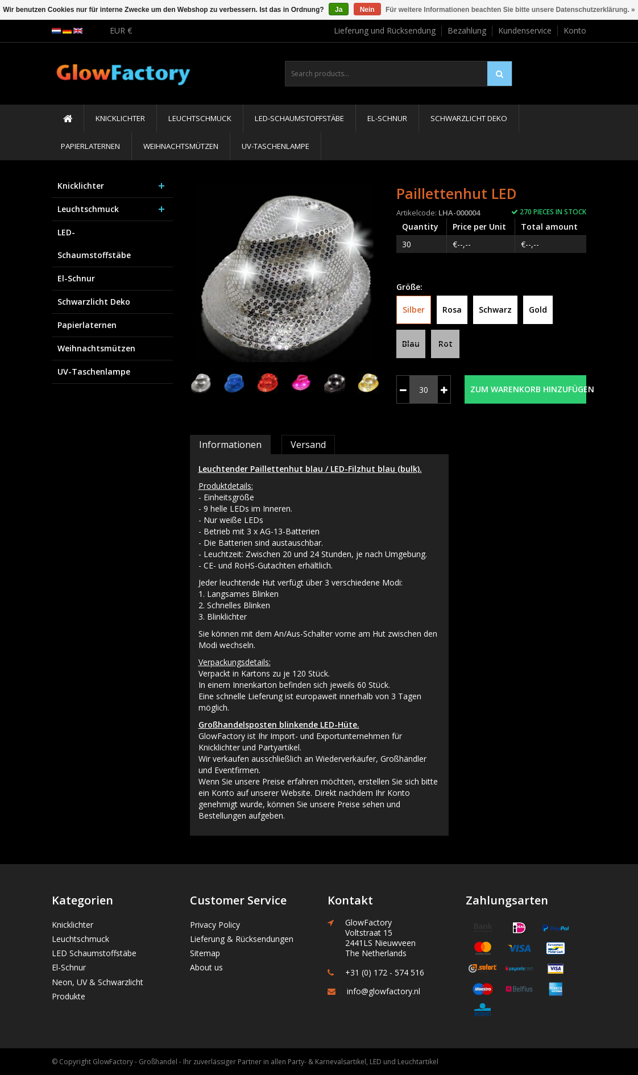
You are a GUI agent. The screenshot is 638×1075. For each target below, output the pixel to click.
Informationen (230, 444)
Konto (575, 30)
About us (206, 967)
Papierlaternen (90, 146)
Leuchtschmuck (199, 118)
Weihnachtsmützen (180, 146)
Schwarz (495, 309)
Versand (308, 444)
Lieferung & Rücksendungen (241, 938)
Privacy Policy (215, 924)
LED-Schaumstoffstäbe (299, 118)
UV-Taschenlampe (275, 146)
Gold (538, 309)
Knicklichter (120, 118)
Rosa (452, 309)
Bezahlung (467, 30)
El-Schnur (387, 118)
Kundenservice (525, 30)
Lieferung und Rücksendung (385, 30)
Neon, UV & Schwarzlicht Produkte (97, 989)
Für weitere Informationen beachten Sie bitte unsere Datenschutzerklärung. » (510, 10)
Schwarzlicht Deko (468, 118)
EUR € (121, 30)
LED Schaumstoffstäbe (94, 953)
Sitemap (205, 953)
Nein (367, 10)
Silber (414, 309)
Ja (338, 10)
